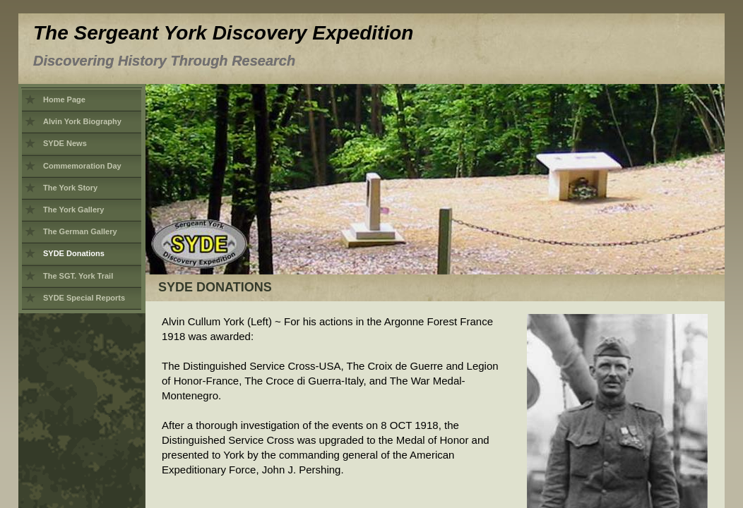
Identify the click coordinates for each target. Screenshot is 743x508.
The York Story (70, 187)
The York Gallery (73, 209)
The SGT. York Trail (78, 276)
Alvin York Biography (82, 121)
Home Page (64, 99)
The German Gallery (80, 231)
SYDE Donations (74, 253)
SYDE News (65, 143)
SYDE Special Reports (84, 298)
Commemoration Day (82, 166)
